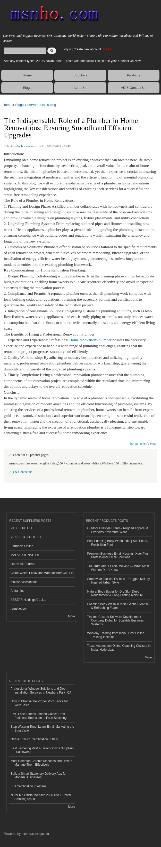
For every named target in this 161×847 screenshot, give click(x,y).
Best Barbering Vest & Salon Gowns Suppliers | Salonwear (42, 750)
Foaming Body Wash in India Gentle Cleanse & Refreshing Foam (118, 606)
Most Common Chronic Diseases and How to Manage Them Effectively (41, 762)
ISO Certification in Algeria (29, 786)
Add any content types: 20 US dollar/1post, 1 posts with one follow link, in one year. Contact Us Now (72, 61)
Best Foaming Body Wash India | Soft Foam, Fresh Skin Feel (117, 542)
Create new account (87, 49)
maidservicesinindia (24, 582)
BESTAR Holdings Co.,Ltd (28, 600)
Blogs (27, 88)
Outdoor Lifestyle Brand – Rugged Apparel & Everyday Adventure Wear (117, 530)
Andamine (17, 591)
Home (27, 75)
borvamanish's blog (41, 105)
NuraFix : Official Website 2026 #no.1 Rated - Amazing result (42, 797)
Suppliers (80, 75)
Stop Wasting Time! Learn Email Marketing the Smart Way (42, 728)
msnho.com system (35, 834)
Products (133, 75)
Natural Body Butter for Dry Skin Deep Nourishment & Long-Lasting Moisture (115, 593)
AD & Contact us (20, 472)
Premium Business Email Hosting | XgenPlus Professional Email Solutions (118, 555)
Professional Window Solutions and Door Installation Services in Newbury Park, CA (41, 690)
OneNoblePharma (23, 564)
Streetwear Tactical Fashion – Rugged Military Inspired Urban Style (118, 580)
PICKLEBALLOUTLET (26, 537)
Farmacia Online (22, 546)
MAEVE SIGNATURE (25, 555)
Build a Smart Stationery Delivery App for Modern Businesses (38, 775)
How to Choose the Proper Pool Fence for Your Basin (39, 703)
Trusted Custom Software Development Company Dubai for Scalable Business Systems (115, 620)
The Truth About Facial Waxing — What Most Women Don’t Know (118, 568)
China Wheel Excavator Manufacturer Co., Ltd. (42, 573)
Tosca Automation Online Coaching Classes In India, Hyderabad (119, 647)
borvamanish (29, 146)
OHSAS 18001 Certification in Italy (34, 739)
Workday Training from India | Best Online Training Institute (115, 635)
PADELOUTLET (22, 528)
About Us (80, 88)
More (71, 616)
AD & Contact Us (133, 88)
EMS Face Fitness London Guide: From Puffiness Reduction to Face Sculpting (38, 715)
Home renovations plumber (90, 340)
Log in (67, 49)
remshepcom (19, 608)
